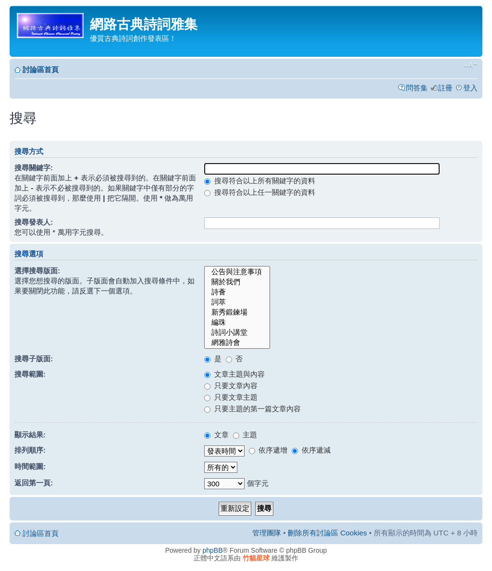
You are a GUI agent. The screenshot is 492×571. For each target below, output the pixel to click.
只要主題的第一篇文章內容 (252, 409)
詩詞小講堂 (237, 333)
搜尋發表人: (33, 222)
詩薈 (237, 292)
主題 (245, 435)
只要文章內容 (230, 385)
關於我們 (237, 282)
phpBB (213, 550)
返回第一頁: (33, 483)
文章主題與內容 (234, 374)
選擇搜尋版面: (37, 270)
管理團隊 (266, 533)
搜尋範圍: (30, 374)
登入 (470, 88)
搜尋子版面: (33, 359)
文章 (216, 435)
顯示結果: (30, 435)
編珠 (237, 322)
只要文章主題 (230, 397)
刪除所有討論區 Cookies (327, 533)
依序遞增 (268, 450)
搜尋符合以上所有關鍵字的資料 (259, 181)
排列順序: (30, 450)
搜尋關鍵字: (33, 168)
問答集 (417, 88)
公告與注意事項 (237, 272)
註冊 (445, 88)
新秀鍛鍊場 (237, 312)
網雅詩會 (237, 343)
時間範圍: (30, 466)
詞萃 (237, 302)
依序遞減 (311, 450)
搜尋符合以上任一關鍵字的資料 (259, 192)
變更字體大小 (471, 65)
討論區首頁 (41, 69)
